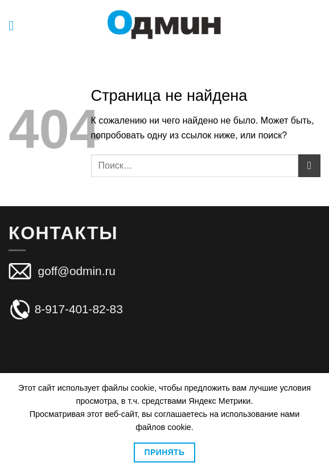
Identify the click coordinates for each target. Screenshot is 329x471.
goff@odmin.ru (75, 270)
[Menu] (15, 25)
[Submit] (309, 165)
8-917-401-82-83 (66, 309)
